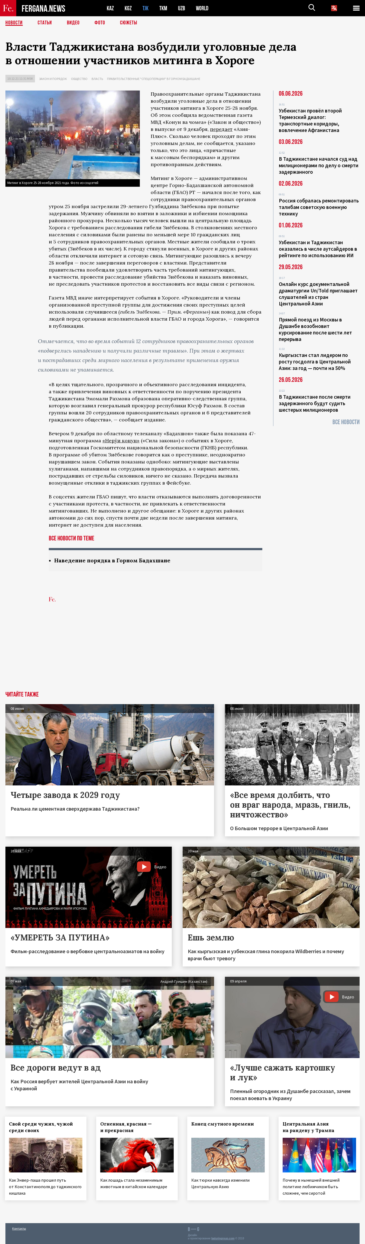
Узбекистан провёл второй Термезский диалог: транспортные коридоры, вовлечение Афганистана (310, 120)
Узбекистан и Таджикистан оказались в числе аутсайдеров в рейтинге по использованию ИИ (318, 249)
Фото (100, 23)
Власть (97, 79)
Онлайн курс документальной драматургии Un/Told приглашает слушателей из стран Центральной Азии (318, 294)
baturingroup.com (223, 1238)
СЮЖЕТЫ (128, 23)
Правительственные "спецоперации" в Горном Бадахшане (153, 79)
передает (221, 129)
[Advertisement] (182, 651)
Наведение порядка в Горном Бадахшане (113, 560)
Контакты (19, 1228)
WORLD (202, 8)
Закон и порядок (53, 79)
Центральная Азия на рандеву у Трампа (309, 1127)
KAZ (110, 8)
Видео (73, 23)
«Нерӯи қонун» (121, 440)
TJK (145, 8)
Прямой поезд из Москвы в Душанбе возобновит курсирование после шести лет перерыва (315, 329)
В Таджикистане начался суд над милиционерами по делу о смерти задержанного (318, 165)
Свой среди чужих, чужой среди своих (41, 1127)
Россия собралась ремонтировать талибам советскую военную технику (319, 207)
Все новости (346, 422)
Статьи (45, 23)
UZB (181, 8)
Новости (14, 23)
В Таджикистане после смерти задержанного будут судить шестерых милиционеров (315, 403)
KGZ (128, 8)
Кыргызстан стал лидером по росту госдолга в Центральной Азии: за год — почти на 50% (315, 361)
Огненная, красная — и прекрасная (126, 1127)
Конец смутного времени (223, 1124)
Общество (79, 79)
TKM (163, 8)
